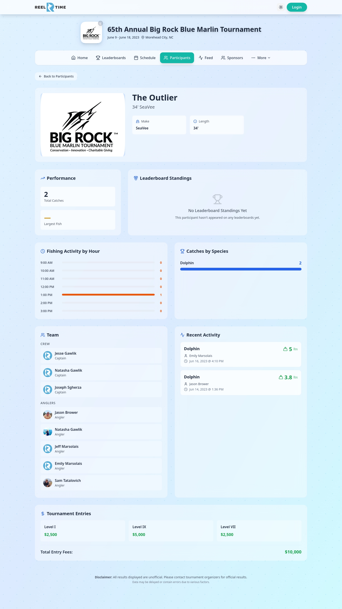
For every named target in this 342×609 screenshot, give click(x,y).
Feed (206, 57)
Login (297, 7)
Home (79, 57)
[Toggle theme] (281, 7)
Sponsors (232, 57)
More (261, 57)
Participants (177, 57)
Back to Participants (56, 76)
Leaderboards (111, 57)
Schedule (145, 57)
